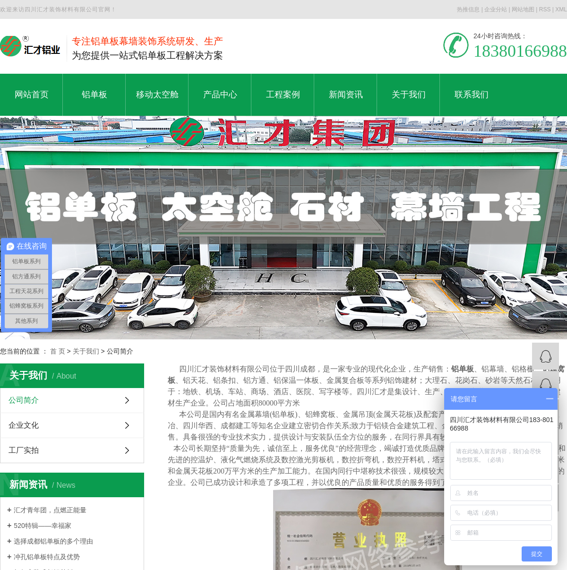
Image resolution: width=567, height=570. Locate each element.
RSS (545, 9)
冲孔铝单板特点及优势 (47, 557)
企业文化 (24, 425)
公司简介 (24, 400)
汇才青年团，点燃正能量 (50, 510)
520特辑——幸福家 (42, 525)
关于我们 (86, 351)
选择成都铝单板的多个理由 (53, 541)
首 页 (57, 351)
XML (561, 9)
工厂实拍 (24, 450)
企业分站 (495, 9)
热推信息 (468, 9)
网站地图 (523, 9)
